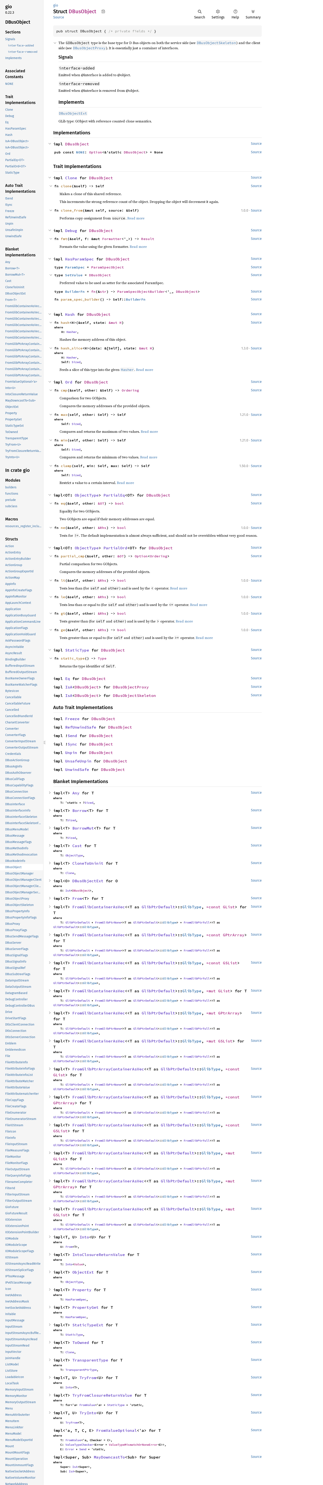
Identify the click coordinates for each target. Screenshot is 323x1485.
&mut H (115, 322)
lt (63, 580)
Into (84, 1237)
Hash (70, 314)
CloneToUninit (87, 863)
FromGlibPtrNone (108, 922)
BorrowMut (83, 828)
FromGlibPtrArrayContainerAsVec (108, 1069)
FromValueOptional (116, 1430)
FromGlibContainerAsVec (98, 906)
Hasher (71, 332)
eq (63, 503)
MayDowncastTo (109, 1457)
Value (78, 1264)
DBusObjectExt (87, 880)
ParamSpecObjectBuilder (141, 291)
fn (93, 291)
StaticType (77, 650)
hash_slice (72, 348)
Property (81, 1289)
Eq (67, 678)
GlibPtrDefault (158, 906)
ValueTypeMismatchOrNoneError (133, 1445)
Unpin (71, 752)
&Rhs (102, 527)
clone (66, 186)
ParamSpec (75, 267)
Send (72, 735)
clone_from (72, 210)
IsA (68, 687)
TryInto (88, 1412)
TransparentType (90, 1360)
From (77, 898)
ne (63, 527)
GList (229, 906)
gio (55, 5)
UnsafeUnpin (78, 761)
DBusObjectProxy (131, 687)
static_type (73, 658)
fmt (64, 239)
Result (147, 239)
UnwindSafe (77, 769)
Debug (71, 230)
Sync (72, 744)
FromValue (87, 1405)
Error (69, 1449)
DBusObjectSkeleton (134, 695)
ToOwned (80, 1342)
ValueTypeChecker (79, 1445)
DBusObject (77, 144)
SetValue (74, 275)
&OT (101, 503)
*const (214, 906)
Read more (135, 218)
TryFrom (88, 1377)
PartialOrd (115, 547)
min (64, 440)
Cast (77, 845)
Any (76, 792)
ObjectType (87, 495)
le (63, 597)
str (103, 291)
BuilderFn (75, 291)
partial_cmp (73, 556)
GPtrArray (233, 934)
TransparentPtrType (81, 1370)
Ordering (130, 390)
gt (63, 613)
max (64, 414)
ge (63, 630)
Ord (68, 382)
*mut (212, 990)
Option (95, 152)
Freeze (72, 718)
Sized (76, 362)
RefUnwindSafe (80, 727)
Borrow (79, 810)
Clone (71, 177)
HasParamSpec (79, 259)
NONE (80, 152)
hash (65, 322)
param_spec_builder (80, 299)
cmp (64, 390)
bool (119, 503)
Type (102, 658)
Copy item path (103, 11)
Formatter (112, 239)
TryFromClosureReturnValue (102, 1395)
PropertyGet (85, 1307)
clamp (66, 466)
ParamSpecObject (107, 267)
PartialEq (114, 495)
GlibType (191, 906)
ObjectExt (83, 1272)
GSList (230, 962)
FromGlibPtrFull (197, 922)
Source (58, 17)
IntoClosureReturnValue (98, 1254)
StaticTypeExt (87, 1324)
